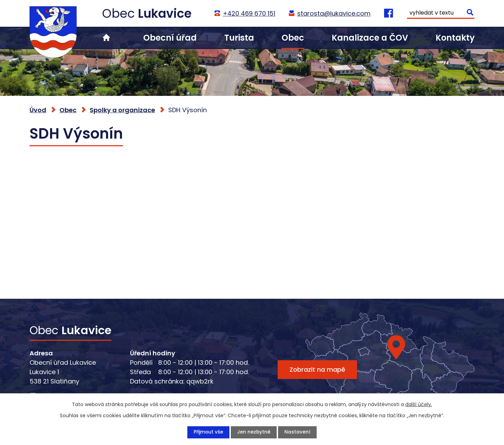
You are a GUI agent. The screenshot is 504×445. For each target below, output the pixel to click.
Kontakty (455, 37)
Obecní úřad (170, 37)
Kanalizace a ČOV (370, 37)
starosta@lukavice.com (333, 13)
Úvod (106, 38)
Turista (239, 37)
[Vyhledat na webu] (440, 13)
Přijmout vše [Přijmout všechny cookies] (208, 432)
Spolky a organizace (122, 110)
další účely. (418, 404)
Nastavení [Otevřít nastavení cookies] (298, 432)
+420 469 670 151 (248, 13)
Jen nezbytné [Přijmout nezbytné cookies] (254, 432)
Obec (293, 37)
